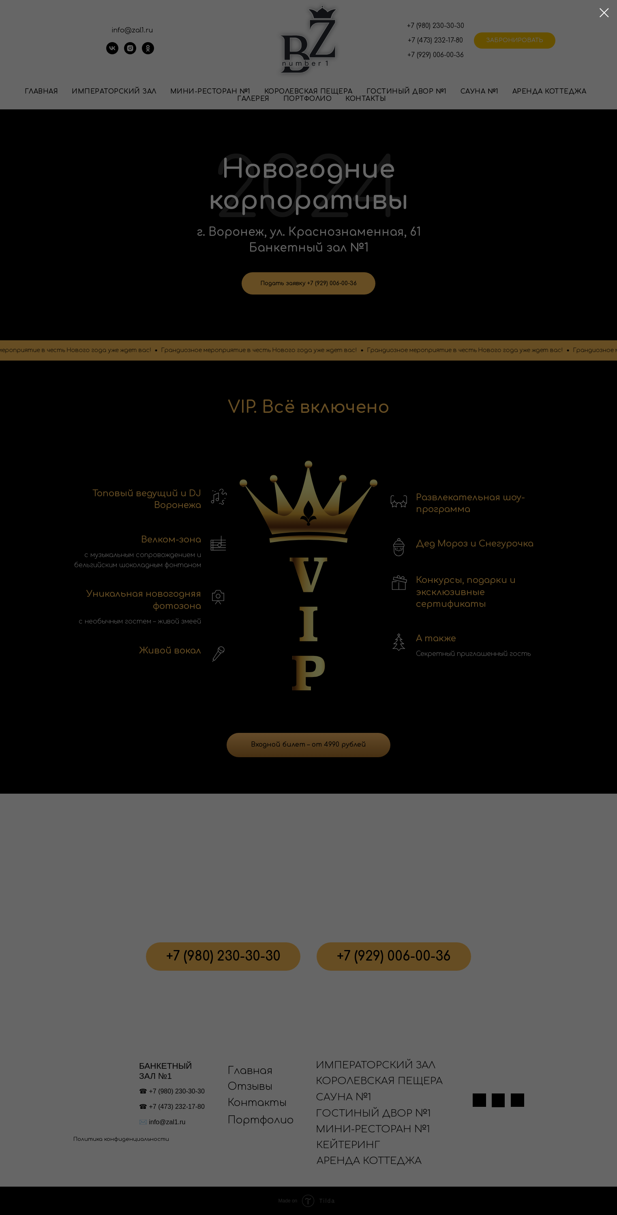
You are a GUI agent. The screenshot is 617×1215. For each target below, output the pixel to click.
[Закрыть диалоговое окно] (604, 12)
